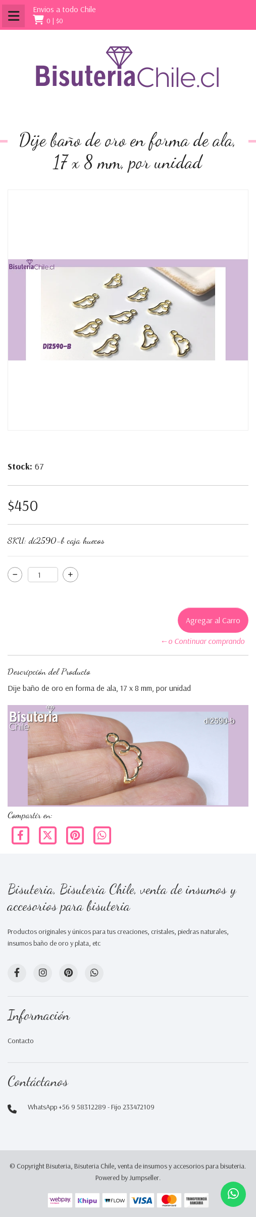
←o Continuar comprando (202, 641)
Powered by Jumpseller (127, 1177)
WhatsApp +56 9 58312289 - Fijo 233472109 (91, 1106)
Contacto (21, 1040)
